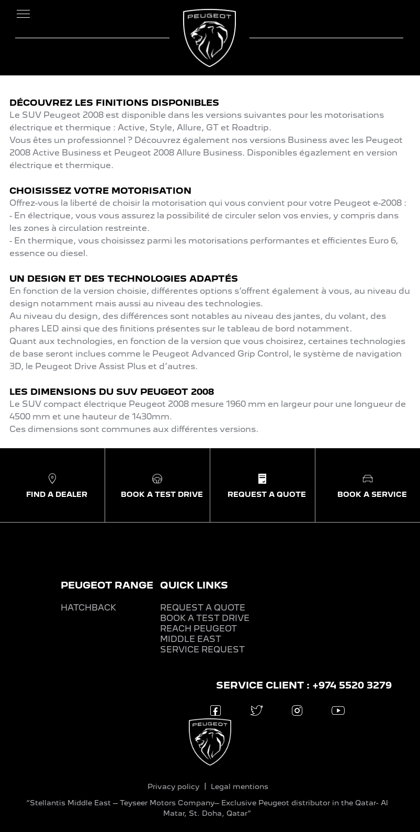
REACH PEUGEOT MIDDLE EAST (198, 634)
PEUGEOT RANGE (107, 585)
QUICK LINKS (194, 585)
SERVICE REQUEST (202, 649)
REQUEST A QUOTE (202, 608)
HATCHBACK (88, 608)
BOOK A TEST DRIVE (204, 618)
